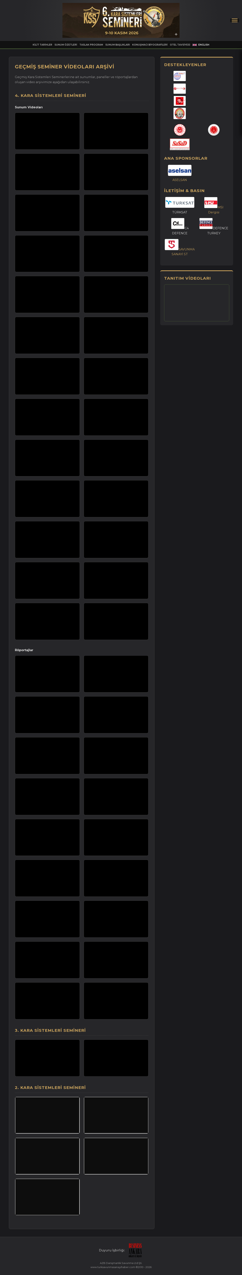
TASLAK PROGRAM (91, 44)
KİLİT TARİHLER (42, 44)
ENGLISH (201, 44)
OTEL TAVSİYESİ (180, 44)
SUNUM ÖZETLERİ (66, 44)
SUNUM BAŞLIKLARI (117, 44)
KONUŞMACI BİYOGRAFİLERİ (150, 44)
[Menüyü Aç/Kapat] (234, 20)
